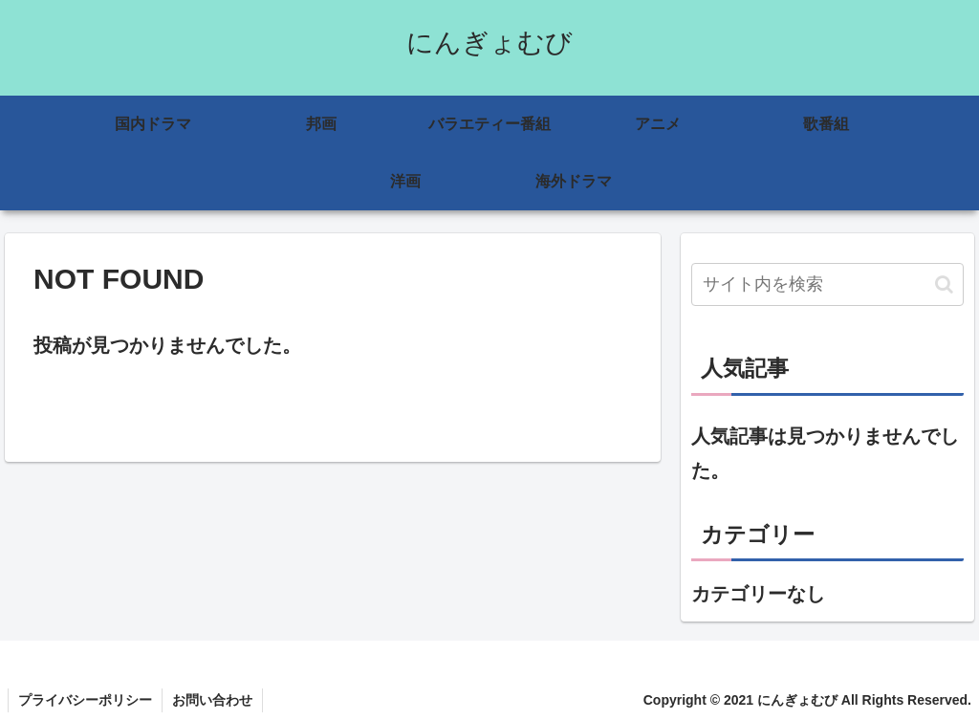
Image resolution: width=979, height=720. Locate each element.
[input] (827, 284)
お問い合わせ (212, 700)
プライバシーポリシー (85, 700)
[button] (944, 284)
